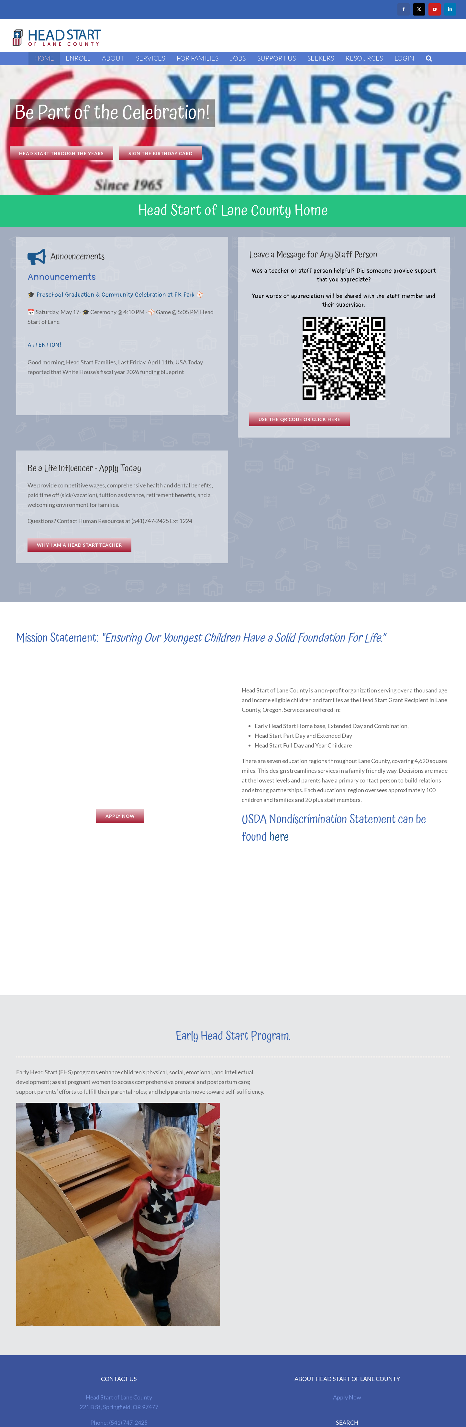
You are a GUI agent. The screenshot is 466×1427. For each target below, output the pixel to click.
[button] (429, 58)
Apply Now (347, 1397)
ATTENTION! (44, 345)
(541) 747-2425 (128, 1422)
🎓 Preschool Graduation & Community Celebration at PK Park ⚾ (116, 295)
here (279, 837)
